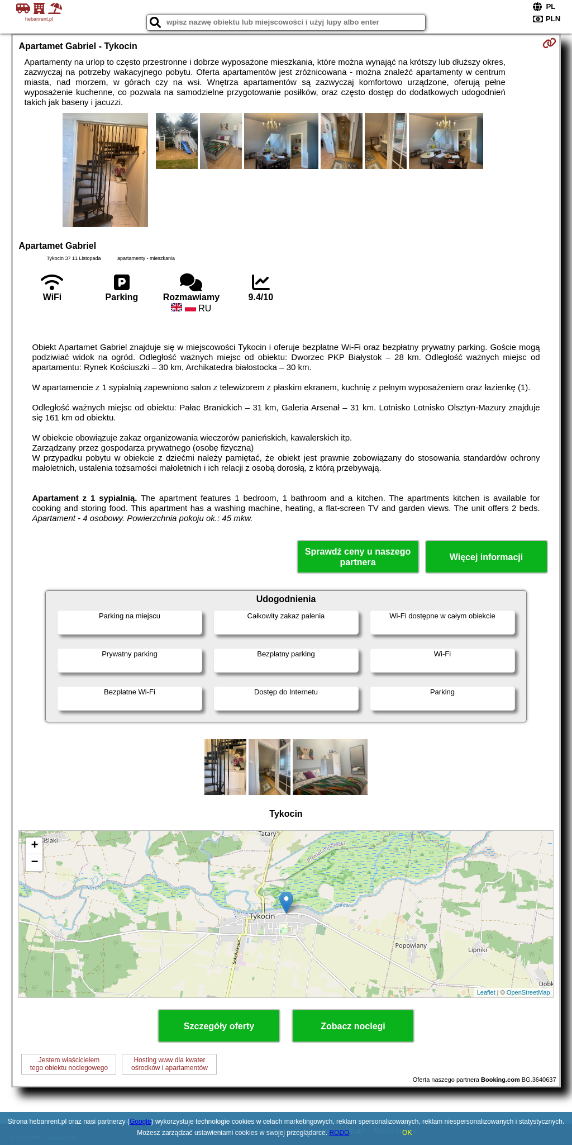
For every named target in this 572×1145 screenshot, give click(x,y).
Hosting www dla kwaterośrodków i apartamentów (169, 1064)
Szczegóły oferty (219, 1026)
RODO (339, 1133)
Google (140, 1121)
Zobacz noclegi (353, 1026)
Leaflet (486, 992)
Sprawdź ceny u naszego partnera (358, 557)
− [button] (34, 862)
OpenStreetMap (528, 992)
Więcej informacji (486, 557)
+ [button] (34, 846)
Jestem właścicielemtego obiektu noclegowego (69, 1064)
